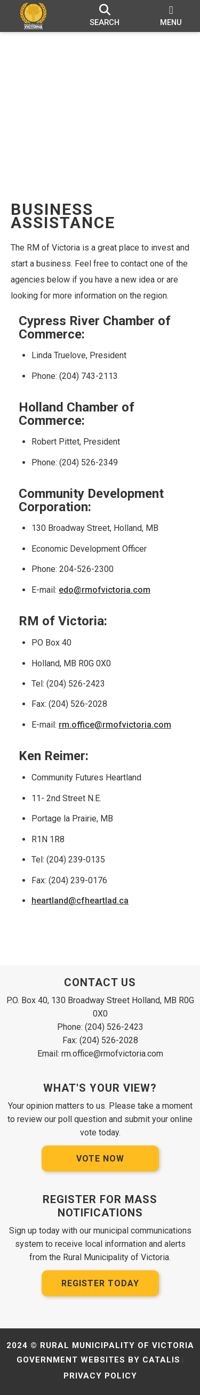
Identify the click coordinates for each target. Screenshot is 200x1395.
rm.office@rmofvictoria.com (115, 725)
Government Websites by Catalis (98, 1360)
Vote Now (100, 1159)
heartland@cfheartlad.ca (80, 901)
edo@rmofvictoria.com (104, 590)
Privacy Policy (100, 1376)
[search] (104, 16)
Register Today (100, 1283)
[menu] (171, 16)
